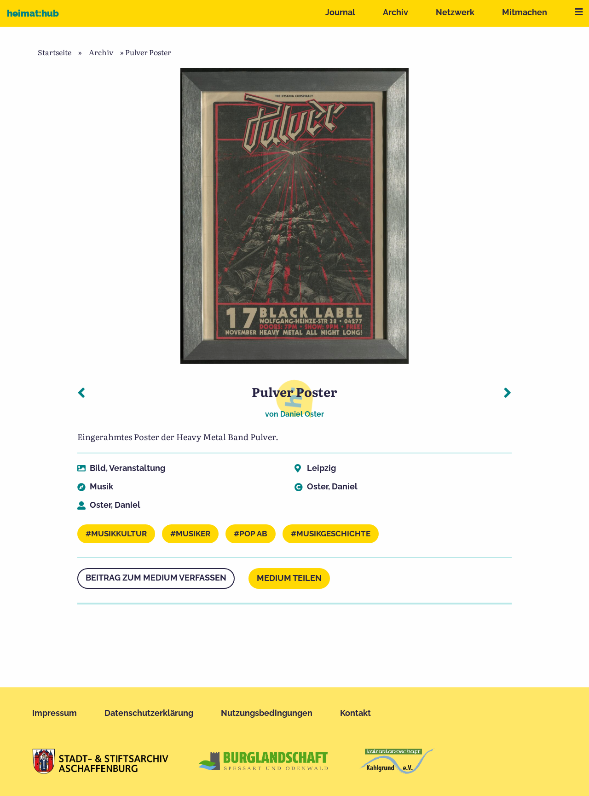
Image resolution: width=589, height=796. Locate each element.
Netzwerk (455, 12)
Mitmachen (524, 12)
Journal (340, 12)
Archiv (395, 12)
